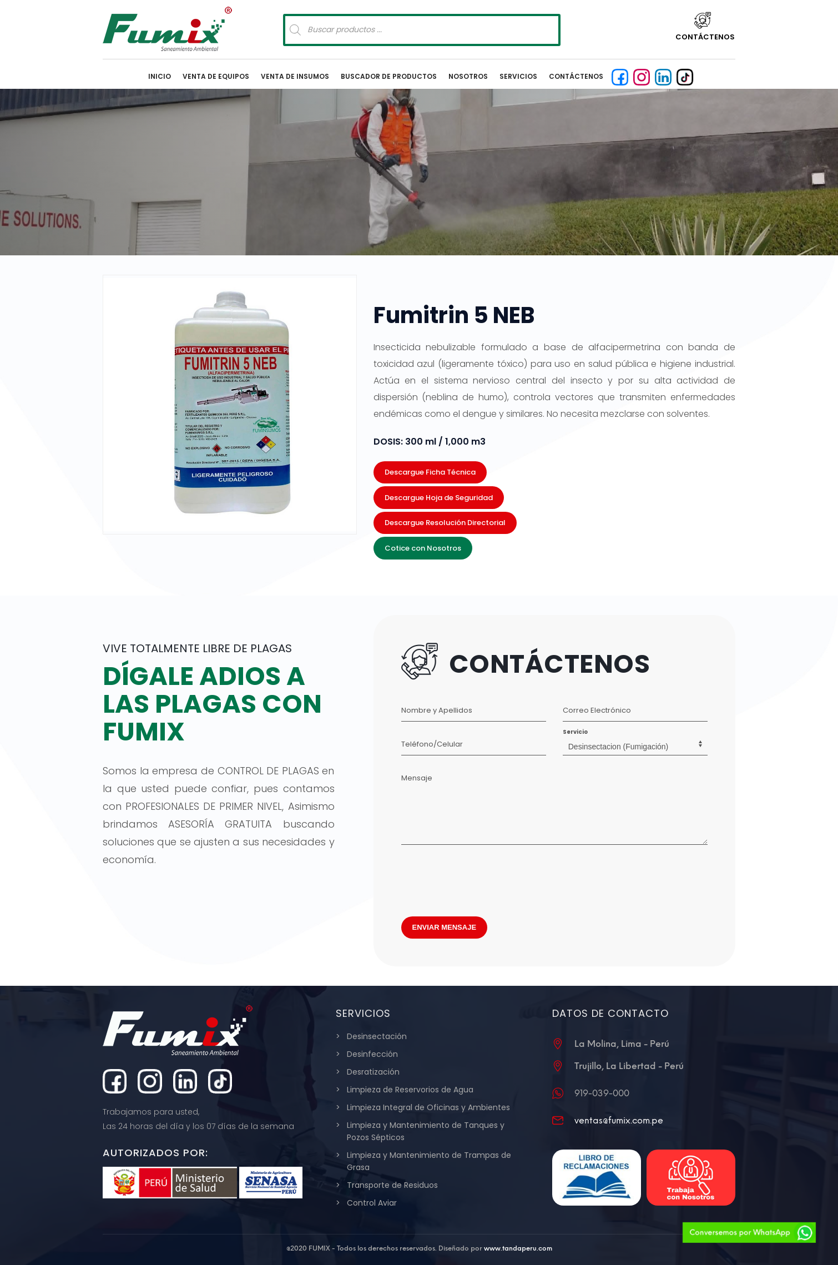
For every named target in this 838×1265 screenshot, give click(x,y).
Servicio (575, 732)
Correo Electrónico (597, 710)
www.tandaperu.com (518, 1248)
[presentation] (485, 877)
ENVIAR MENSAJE (444, 927)
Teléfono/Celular (432, 744)
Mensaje (416, 778)
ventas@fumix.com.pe (618, 1120)
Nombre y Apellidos (436, 710)
